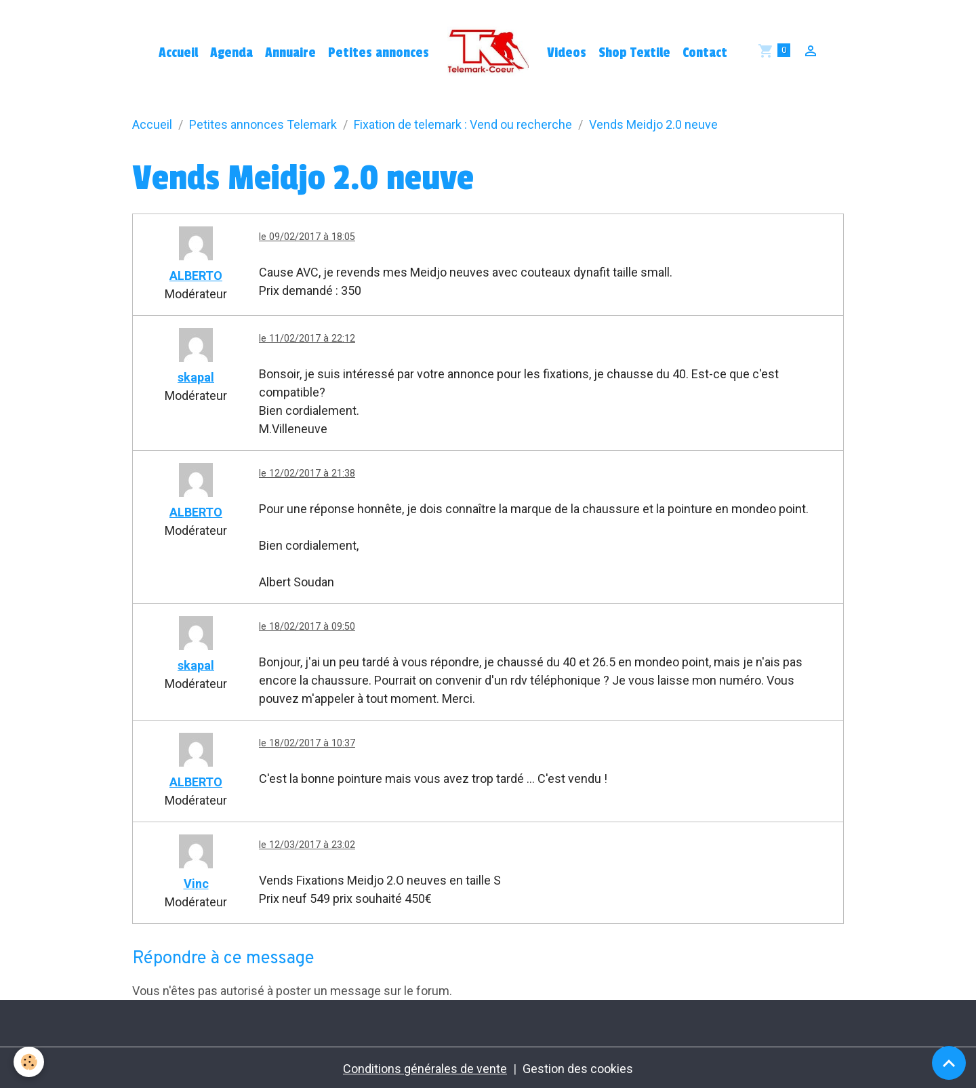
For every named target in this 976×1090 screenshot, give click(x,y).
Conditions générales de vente (425, 1069)
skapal (196, 377)
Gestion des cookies (578, 1069)
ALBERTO (195, 275)
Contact (705, 53)
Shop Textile (634, 53)
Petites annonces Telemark (263, 124)
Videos (566, 53)
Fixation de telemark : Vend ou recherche (463, 124)
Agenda (231, 53)
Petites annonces (378, 53)
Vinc (196, 883)
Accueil (178, 53)
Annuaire (290, 53)
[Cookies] (29, 1062)
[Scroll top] (949, 1063)
